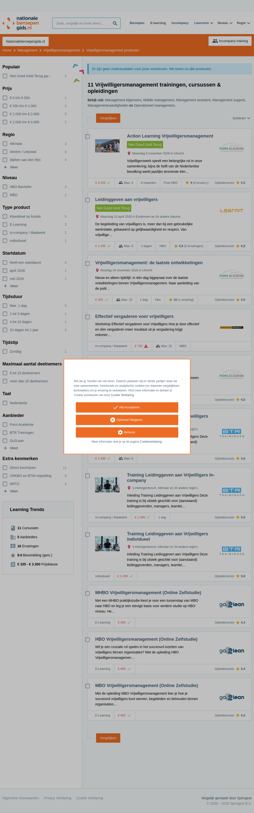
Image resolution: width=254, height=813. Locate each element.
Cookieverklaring (151, 442)
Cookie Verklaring (122, 395)
